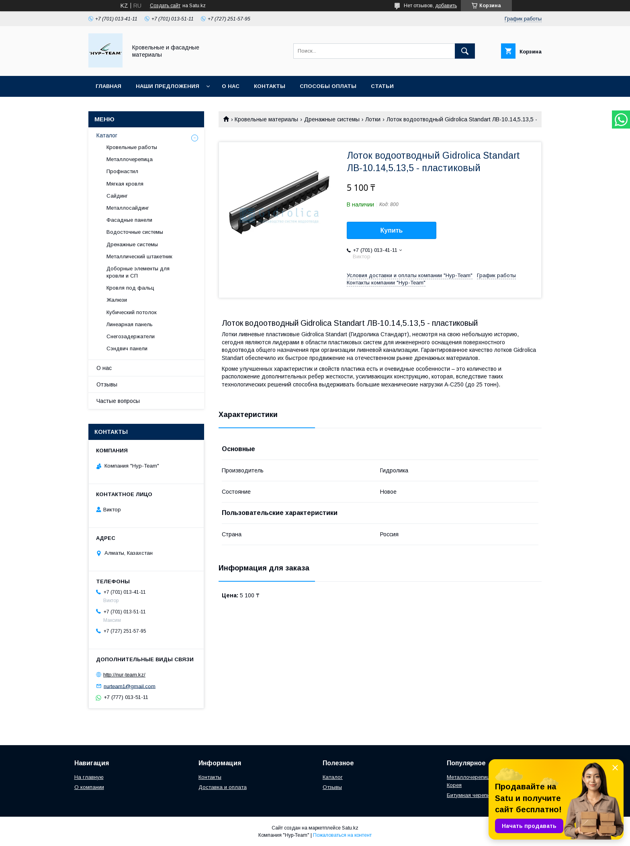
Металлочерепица (129, 159)
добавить (446, 5)
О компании (89, 787)
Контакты (269, 86)
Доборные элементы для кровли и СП (138, 272)
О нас (230, 86)
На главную (89, 777)
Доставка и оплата (222, 787)
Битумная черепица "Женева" (484, 795)
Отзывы (106, 384)
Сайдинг (117, 196)
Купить (391, 230)
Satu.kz (350, 828)
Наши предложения (167, 86)
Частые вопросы (118, 401)
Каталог (106, 135)
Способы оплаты (328, 86)
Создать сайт (165, 5)
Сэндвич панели (126, 348)
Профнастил (122, 171)
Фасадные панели (129, 220)
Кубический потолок (131, 312)
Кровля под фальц (130, 288)
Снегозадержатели (130, 336)
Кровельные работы (131, 147)
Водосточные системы (134, 232)
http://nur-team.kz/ (124, 675)
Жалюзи (116, 300)
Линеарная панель (129, 324)
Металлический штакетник (139, 256)
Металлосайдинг (127, 208)
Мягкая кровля (124, 184)
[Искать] (465, 51)
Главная (108, 86)
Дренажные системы (332, 119)
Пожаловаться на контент (342, 835)
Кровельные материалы (266, 119)
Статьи (382, 86)
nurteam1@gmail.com (129, 686)
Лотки (372, 119)
